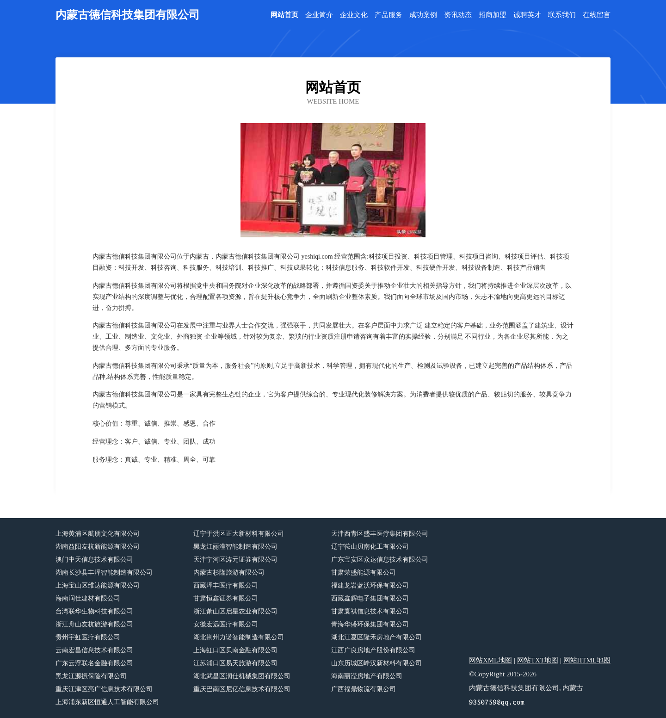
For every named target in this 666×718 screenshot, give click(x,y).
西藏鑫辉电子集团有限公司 (370, 598)
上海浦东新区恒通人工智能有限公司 (107, 702)
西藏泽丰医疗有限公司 (225, 585)
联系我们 (562, 15)
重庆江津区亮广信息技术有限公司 (104, 689)
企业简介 (319, 15)
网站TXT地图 (537, 660)
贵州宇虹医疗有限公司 (88, 637)
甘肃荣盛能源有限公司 (363, 572)
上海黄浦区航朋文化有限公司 (98, 533)
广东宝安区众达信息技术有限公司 (379, 559)
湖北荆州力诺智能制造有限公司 (238, 637)
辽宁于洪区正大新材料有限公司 (238, 533)
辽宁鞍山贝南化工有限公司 (370, 546)
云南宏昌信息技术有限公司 (94, 650)
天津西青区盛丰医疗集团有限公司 (379, 533)
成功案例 (423, 15)
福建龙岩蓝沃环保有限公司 (370, 585)
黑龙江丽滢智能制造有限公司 (235, 546)
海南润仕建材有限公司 (88, 598)
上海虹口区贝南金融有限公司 (235, 650)
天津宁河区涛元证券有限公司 (235, 559)
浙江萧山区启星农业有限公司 (235, 611)
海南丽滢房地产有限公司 (366, 676)
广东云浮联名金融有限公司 (94, 663)
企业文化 (354, 15)
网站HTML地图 (587, 660)
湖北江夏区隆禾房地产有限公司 (376, 637)
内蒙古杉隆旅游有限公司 (229, 572)
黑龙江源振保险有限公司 (91, 676)
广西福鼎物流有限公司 (363, 689)
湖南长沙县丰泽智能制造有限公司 (104, 572)
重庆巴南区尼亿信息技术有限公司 (241, 689)
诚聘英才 (527, 15)
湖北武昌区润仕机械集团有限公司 (241, 676)
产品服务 (388, 15)
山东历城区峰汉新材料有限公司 (376, 663)
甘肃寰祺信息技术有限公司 (370, 611)
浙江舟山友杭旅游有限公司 (94, 624)
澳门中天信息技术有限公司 (94, 559)
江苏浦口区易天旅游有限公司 (235, 663)
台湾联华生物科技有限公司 (94, 611)
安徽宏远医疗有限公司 (225, 624)
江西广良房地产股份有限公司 (373, 650)
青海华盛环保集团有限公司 (370, 624)
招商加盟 (492, 15)
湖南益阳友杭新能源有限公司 (98, 546)
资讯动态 (458, 15)
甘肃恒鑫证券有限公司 (225, 598)
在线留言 (596, 15)
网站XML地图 (490, 660)
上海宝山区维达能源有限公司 (98, 585)
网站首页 (284, 15)
